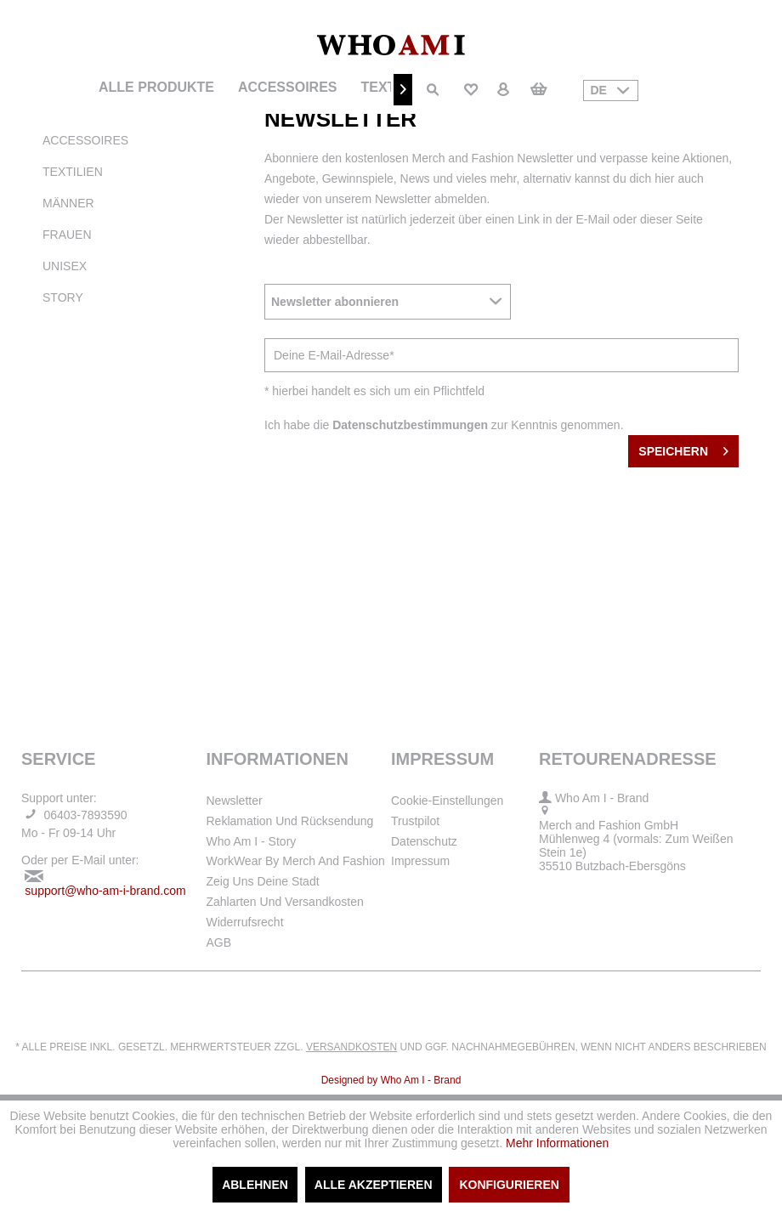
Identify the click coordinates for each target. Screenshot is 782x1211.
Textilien (72, 171)
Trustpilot (415, 821)
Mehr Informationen (557, 1143)
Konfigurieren (508, 1184)
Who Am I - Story (252, 841)
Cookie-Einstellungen (447, 800)
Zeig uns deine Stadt (263, 881)
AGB (219, 942)
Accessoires (85, 140)
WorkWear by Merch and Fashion (296, 861)
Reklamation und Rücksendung (290, 821)
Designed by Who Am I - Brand (391, 1080)
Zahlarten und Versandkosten (285, 901)
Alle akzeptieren (373, 1184)
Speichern (683, 448)
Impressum (420, 861)
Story (62, 297)
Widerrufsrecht (245, 922)
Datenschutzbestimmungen (410, 425)
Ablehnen (255, 1184)
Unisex (64, 266)
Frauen (67, 234)
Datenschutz (424, 841)
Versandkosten (351, 1047)
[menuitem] (156, 87)
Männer (68, 203)
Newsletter (235, 800)
